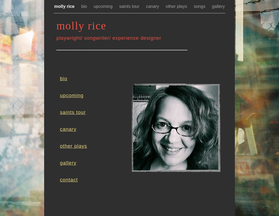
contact (69, 180)
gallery (218, 6)
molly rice (65, 6)
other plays (177, 6)
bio (84, 6)
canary (153, 6)
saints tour (130, 6)
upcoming (104, 6)
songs (200, 6)
